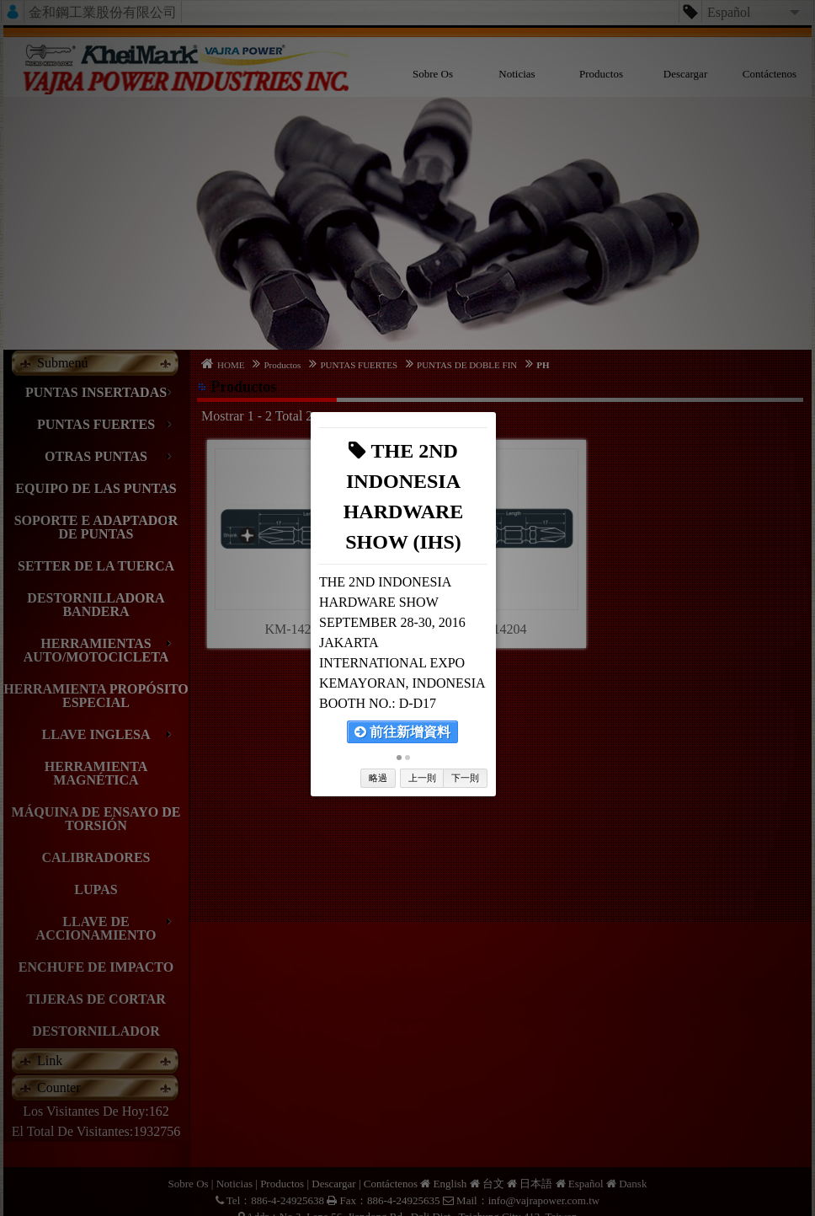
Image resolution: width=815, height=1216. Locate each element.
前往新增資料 (402, 732)
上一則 (422, 778)
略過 (378, 778)
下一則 (465, 778)
